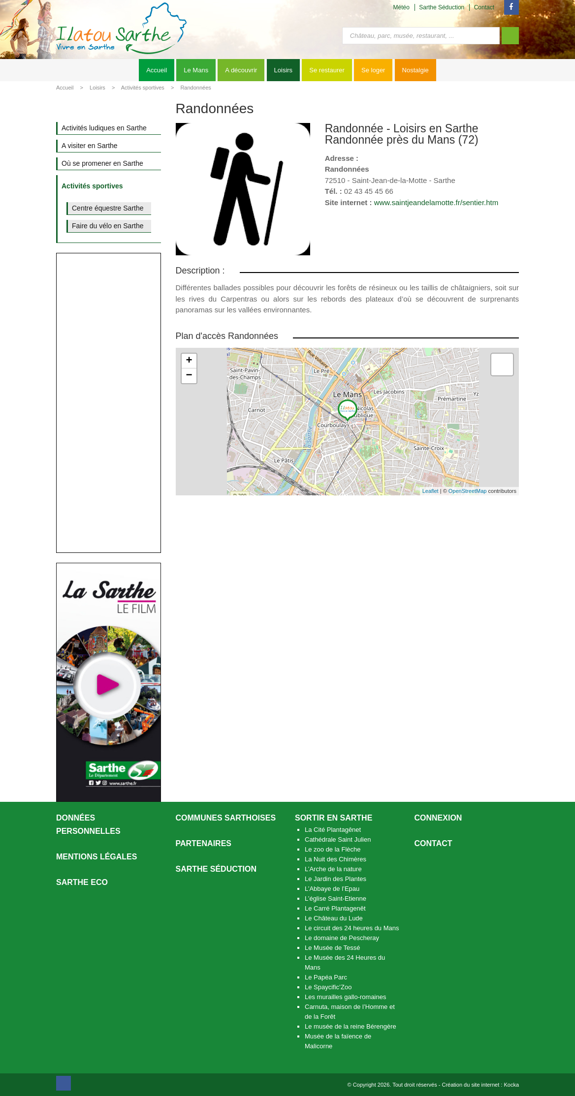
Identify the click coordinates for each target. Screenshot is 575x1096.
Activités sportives (142, 88)
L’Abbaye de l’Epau (332, 888)
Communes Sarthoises (226, 818)
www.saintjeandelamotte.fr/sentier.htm (436, 202)
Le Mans (196, 70)
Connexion (438, 818)
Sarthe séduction (216, 869)
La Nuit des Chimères (335, 859)
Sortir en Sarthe (333, 818)
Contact (484, 7)
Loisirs (283, 70)
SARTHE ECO (82, 882)
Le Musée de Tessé (332, 947)
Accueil (156, 70)
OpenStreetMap (467, 491)
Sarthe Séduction (441, 7)
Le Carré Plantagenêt (335, 908)
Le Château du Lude (334, 918)
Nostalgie (415, 70)
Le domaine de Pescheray (342, 938)
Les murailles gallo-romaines (345, 997)
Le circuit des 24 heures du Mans (352, 928)
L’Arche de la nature (333, 869)
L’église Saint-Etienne (335, 898)
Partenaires (204, 843)
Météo (401, 7)
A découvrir (241, 70)
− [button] (189, 375)
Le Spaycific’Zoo (328, 987)
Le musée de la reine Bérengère (350, 1026)
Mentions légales (96, 856)
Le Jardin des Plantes (335, 879)
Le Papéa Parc (326, 977)
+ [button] (189, 361)
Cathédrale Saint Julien (338, 839)
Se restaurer (327, 70)
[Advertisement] (109, 402)
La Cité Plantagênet (333, 829)
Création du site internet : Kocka (480, 1085)
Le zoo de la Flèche (332, 849)
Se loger (373, 70)
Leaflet (430, 491)
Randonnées (195, 88)
